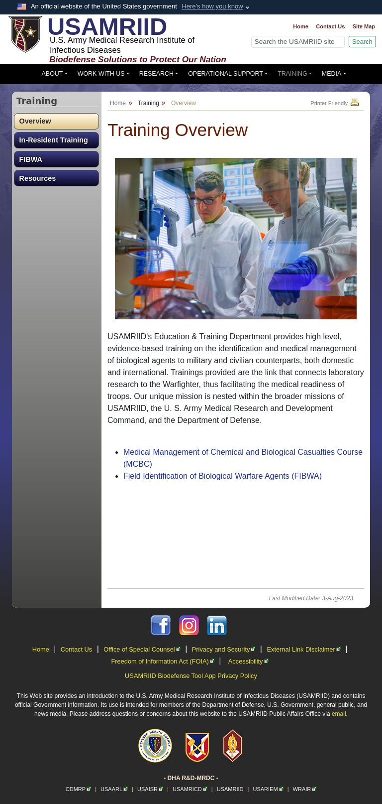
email (339, 713)
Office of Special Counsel (141, 649)
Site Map (364, 26)
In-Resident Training (53, 140)
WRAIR (305, 789)
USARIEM (268, 789)
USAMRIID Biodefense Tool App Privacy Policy (191, 675)
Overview (35, 121)
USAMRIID (230, 789)
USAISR (150, 789)
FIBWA (30, 159)
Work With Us (101, 73)
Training (292, 73)
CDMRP (78, 789)
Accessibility (248, 661)
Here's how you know (212, 6)
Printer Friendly (335, 103)
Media (332, 73)
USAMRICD (190, 789)
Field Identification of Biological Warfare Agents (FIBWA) (222, 476)
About (52, 73)
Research (156, 73)
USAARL (114, 789)
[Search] (298, 42)
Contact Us (330, 26)
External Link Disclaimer (303, 649)
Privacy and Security (224, 649)
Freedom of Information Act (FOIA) (162, 661)
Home (300, 26)
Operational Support (225, 73)
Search (362, 41)
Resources (37, 178)
